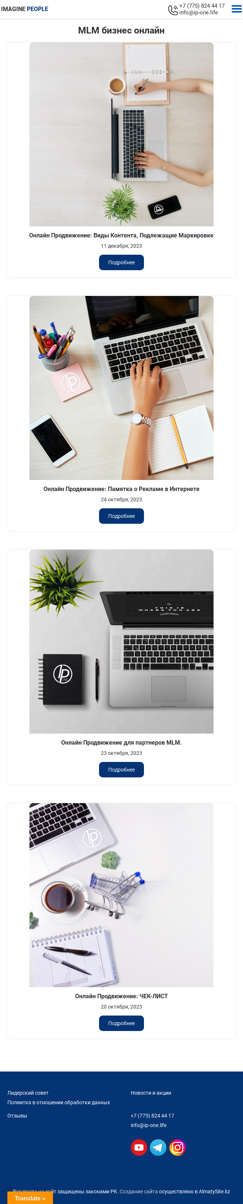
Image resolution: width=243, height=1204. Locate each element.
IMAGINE (24, 9)
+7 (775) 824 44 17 (202, 6)
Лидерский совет (28, 1093)
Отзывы (17, 1116)
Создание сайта (139, 1191)
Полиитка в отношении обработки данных (58, 1102)
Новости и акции (151, 1093)
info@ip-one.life (198, 12)
